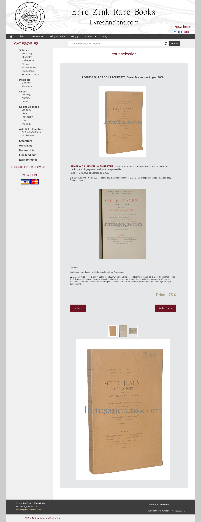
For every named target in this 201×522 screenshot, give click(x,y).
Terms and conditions (158, 504)
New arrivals (37, 36)
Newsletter (182, 27)
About (22, 36)
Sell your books (57, 36)
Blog (105, 36)
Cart (75, 36)
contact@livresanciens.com (28, 509)
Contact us (90, 36)
